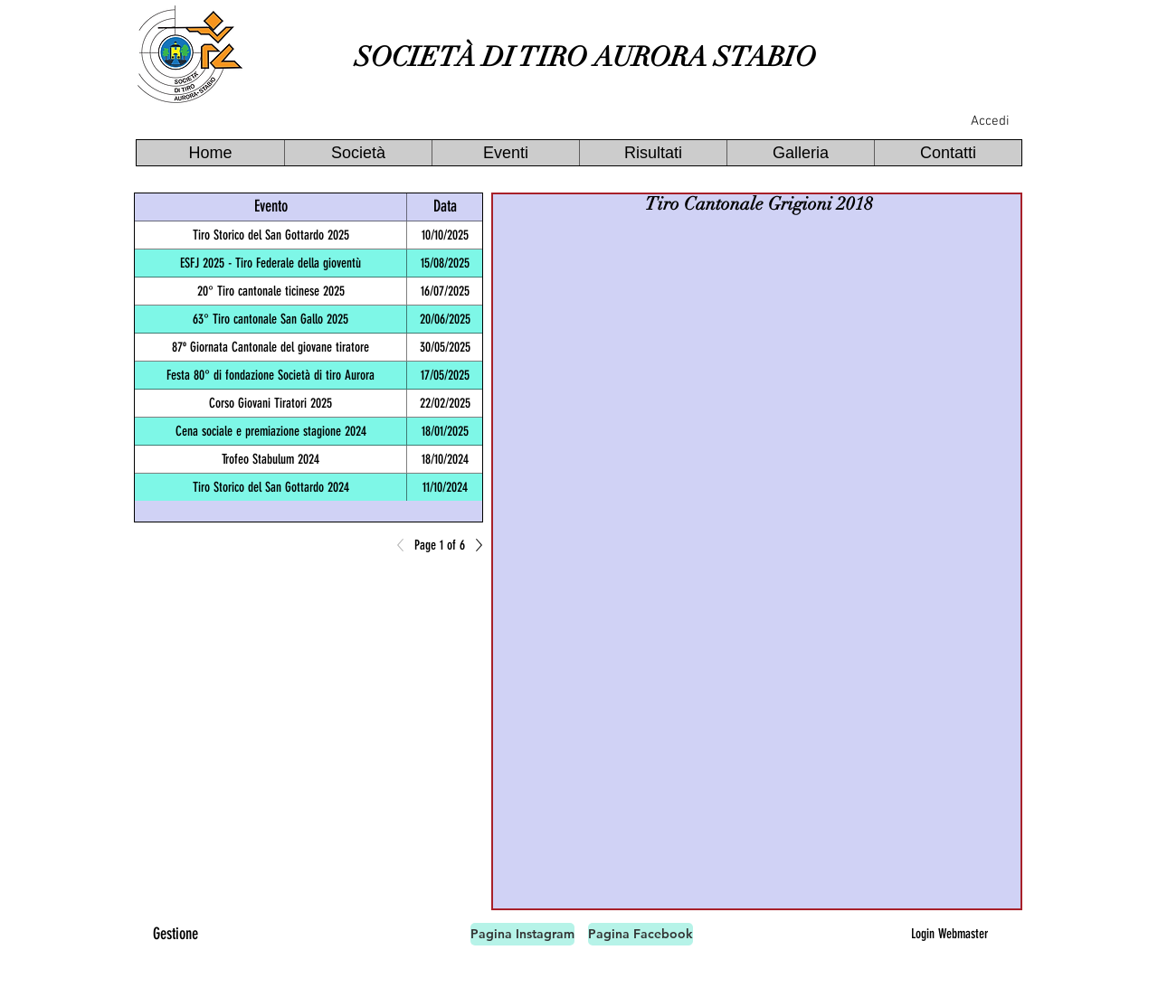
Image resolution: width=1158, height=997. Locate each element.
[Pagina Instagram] (522, 934)
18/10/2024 (445, 459)
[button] (358, 152)
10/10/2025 (445, 235)
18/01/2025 (445, 431)
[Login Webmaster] (949, 934)
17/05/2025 (445, 375)
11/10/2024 (445, 487)
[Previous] (405, 545)
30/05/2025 (445, 347)
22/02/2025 (445, 403)
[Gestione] (175, 934)
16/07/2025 (445, 291)
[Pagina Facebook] (640, 934)
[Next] (474, 545)
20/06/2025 (445, 319)
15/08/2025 (445, 263)
